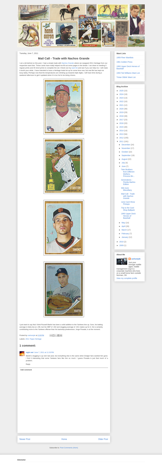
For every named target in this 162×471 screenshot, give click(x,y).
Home (64, 439)
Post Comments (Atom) (69, 448)
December (126, 145)
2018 (121, 116)
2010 (121, 242)
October (125, 152)
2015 (121, 127)
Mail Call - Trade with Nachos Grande (128, 196)
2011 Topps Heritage (33, 339)
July (123, 163)
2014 (121, 130)
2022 (121, 101)
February (126, 234)
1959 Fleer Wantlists (125, 57)
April (124, 226)
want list (74, 68)
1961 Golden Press (124, 62)
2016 (121, 123)
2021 (121, 105)
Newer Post (25, 439)
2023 (121, 98)
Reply (28, 364)
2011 (121, 141)
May (124, 223)
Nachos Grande (68, 63)
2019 (121, 112)
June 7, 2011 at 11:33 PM (44, 352)
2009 (121, 245)
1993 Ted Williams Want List (128, 73)
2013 (121, 134)
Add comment (26, 370)
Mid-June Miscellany (126, 189)
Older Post (103, 439)
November (126, 148)
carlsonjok (135, 259)
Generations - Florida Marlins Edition (128, 182)
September (126, 155)
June (124, 166)
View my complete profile (127, 278)
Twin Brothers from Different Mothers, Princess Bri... (127, 172)
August (125, 159)
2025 (121, 91)
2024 (121, 94)
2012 (121, 138)
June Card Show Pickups (128, 203)
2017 (121, 120)
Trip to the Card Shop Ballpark (128, 209)
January (125, 237)
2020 (121, 109)
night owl (29, 352)
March (124, 230)
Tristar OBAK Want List (126, 77)
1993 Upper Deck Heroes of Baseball (128, 216)
